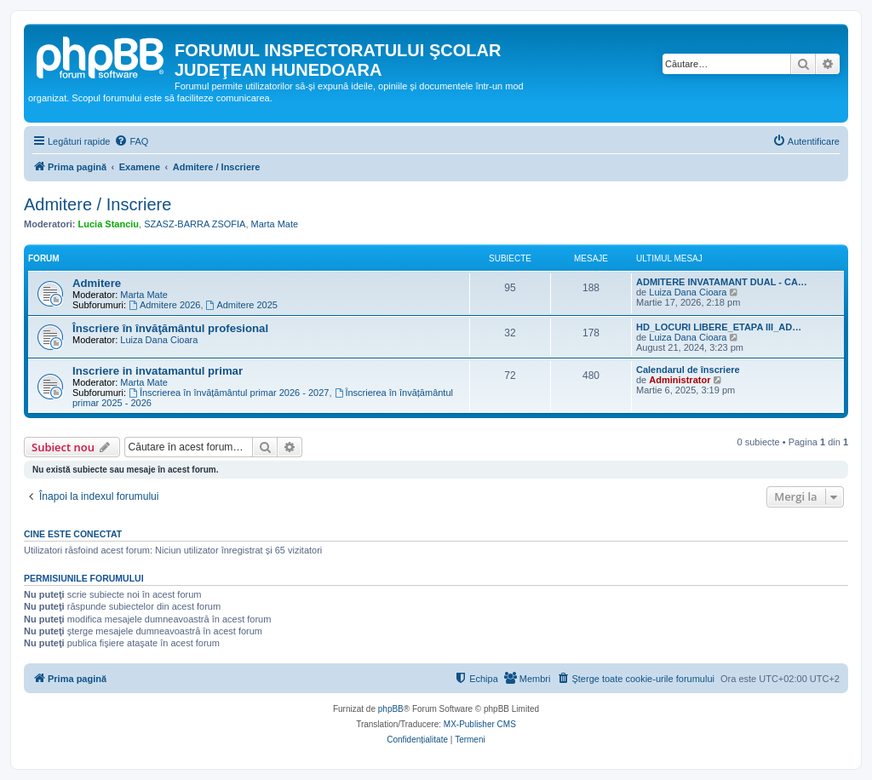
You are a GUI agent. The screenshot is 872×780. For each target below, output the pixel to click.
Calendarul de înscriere (688, 369)
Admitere (96, 283)
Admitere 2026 (164, 305)
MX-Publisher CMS (480, 724)
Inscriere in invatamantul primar (157, 370)
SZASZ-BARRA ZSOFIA (194, 224)
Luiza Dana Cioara (687, 292)
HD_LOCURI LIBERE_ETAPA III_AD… (718, 327)
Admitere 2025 (242, 305)
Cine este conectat (73, 534)
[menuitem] (131, 141)
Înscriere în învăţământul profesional (170, 328)
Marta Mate (275, 224)
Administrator (679, 380)
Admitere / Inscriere (97, 204)
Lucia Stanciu (109, 224)
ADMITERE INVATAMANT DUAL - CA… (721, 282)
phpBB (391, 709)
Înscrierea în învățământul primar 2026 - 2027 (229, 392)
